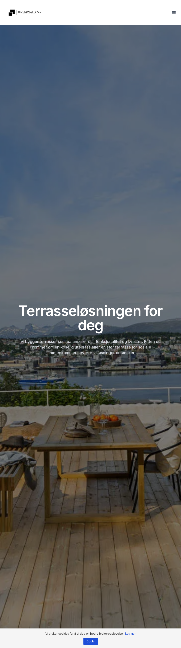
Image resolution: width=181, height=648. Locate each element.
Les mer (130, 633)
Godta (91, 641)
